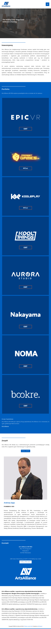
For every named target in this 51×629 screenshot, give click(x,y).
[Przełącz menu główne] (47, 4)
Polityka (26, 626)
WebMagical (40, 626)
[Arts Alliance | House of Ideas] (6, 4)
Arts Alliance (5, 426)
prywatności (30, 626)
